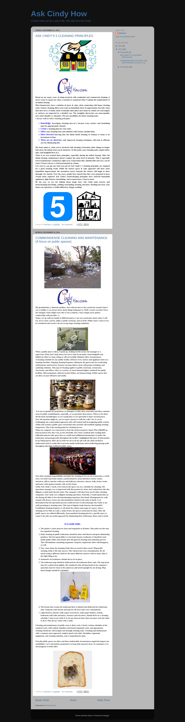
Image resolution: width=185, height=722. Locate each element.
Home (73, 700)
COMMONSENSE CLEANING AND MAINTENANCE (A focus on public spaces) (71, 239)
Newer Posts (42, 700)
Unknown (122, 33)
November (124, 67)
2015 (120, 46)
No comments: (67, 225)
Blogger (106, 715)
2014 (120, 49)
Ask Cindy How (59, 13)
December (124, 52)
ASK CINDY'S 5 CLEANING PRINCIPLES (64, 36)
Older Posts (103, 700)
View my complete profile (125, 37)
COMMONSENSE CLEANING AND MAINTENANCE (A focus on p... (133, 62)
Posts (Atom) (51, 705)
